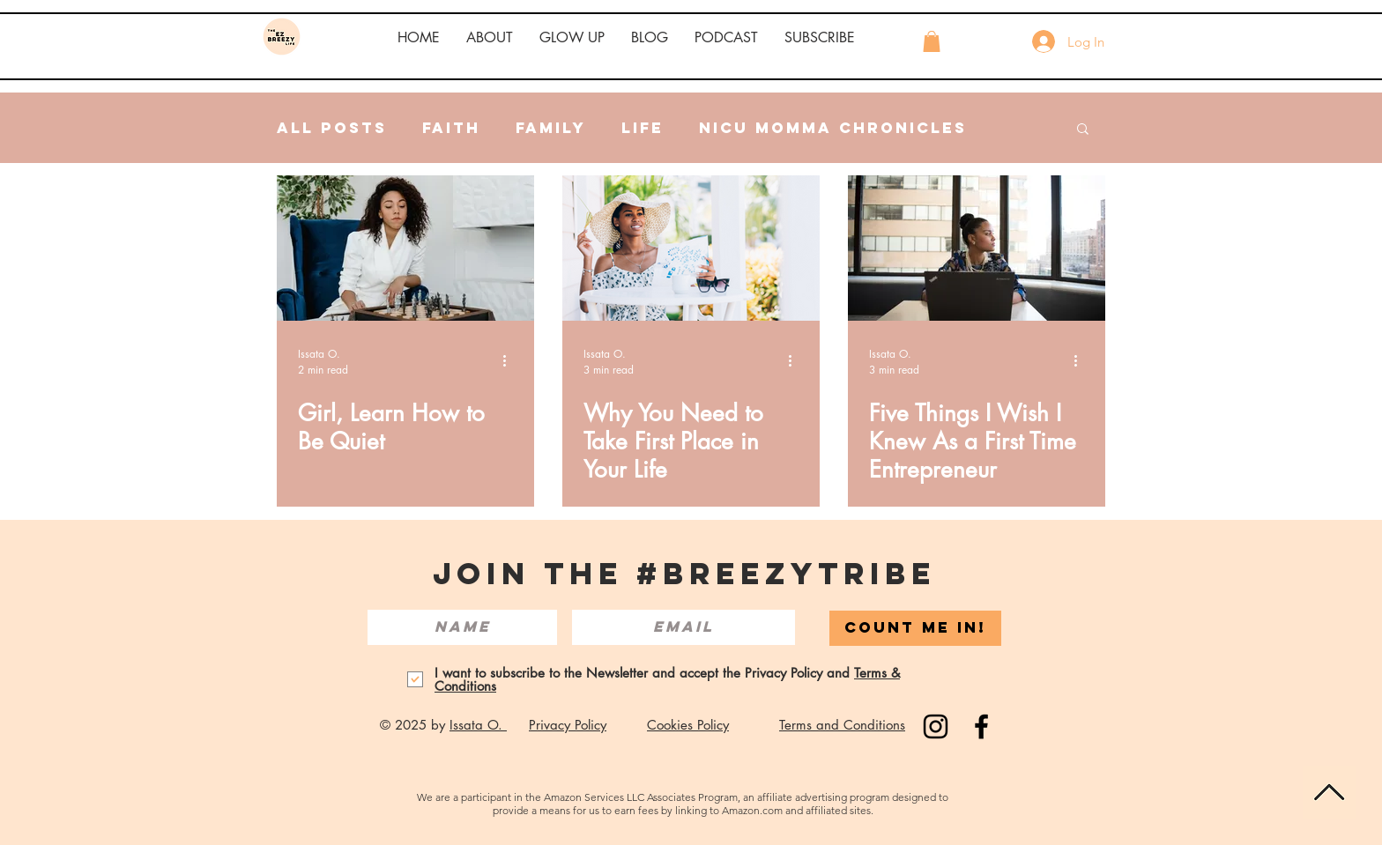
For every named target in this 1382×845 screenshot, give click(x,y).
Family (551, 128)
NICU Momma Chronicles (833, 128)
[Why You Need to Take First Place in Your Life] (691, 248)
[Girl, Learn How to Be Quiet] (405, 248)
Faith (451, 128)
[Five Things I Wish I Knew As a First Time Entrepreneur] (976, 248)
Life (642, 128)
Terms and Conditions (842, 724)
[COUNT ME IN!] (915, 628)
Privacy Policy (567, 724)
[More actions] (510, 361)
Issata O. (478, 724)
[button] (489, 37)
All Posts (332, 128)
